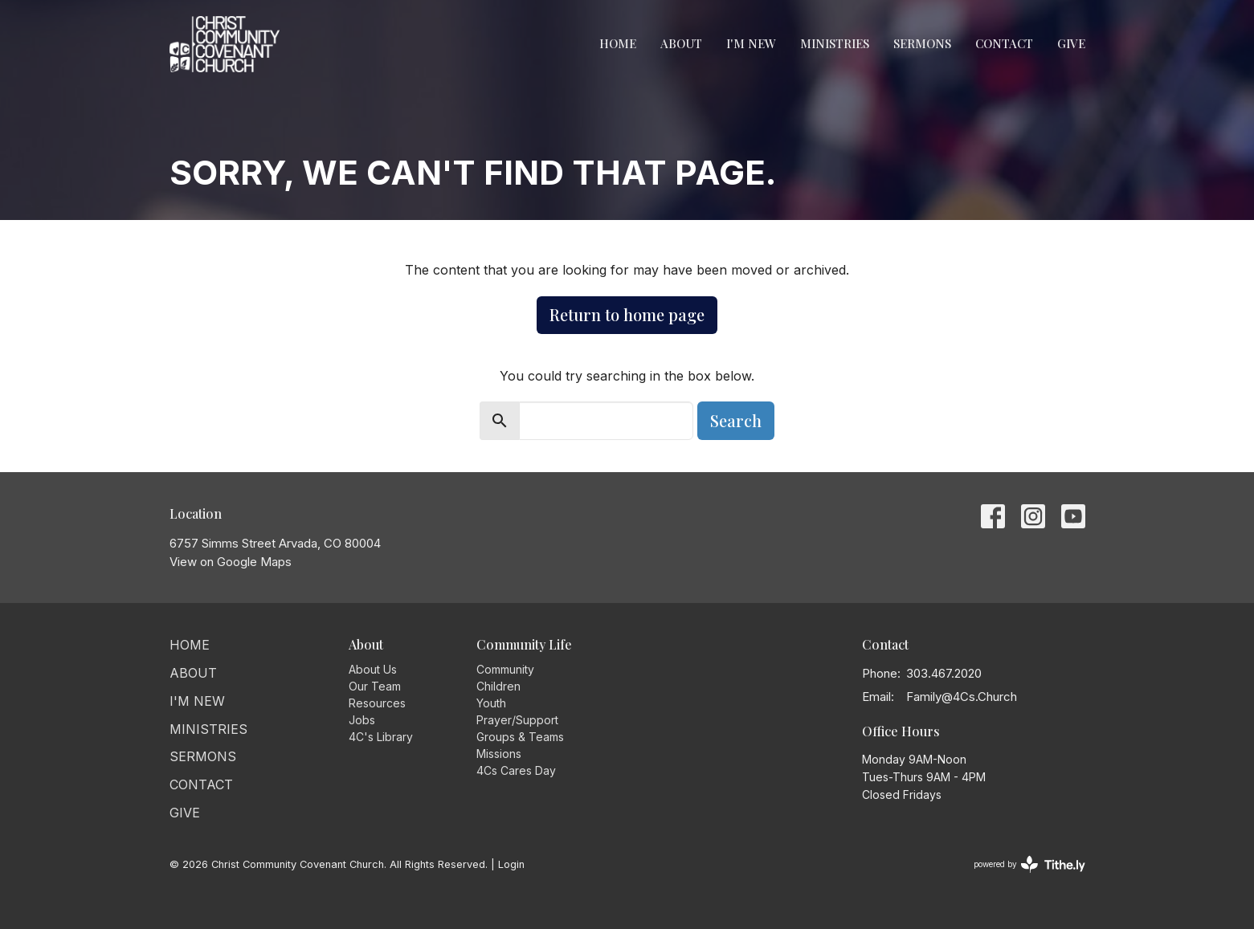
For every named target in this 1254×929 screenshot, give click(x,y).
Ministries (834, 43)
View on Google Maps (231, 561)
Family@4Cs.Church (961, 696)
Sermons (922, 43)
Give (1071, 43)
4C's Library (381, 737)
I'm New (751, 43)
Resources (377, 703)
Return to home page (627, 314)
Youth (491, 703)
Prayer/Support (517, 720)
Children (498, 686)
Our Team (375, 686)
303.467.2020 (944, 673)
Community (505, 669)
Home (617, 43)
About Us (373, 669)
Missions (498, 753)
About (681, 43)
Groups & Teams (520, 737)
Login (511, 864)
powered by (1029, 864)
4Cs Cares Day (516, 770)
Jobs (362, 720)
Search (736, 420)
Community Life (524, 644)
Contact (1004, 43)
